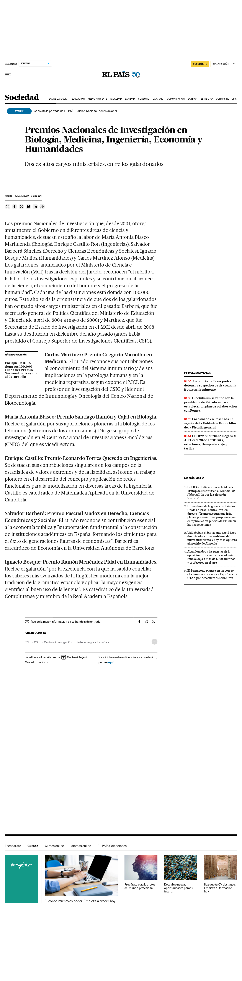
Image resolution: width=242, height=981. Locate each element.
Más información (36, 662)
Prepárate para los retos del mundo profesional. (139, 886)
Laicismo (158, 98)
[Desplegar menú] (8, 74)
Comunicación (176, 98)
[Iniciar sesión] (224, 64)
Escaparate (13, 846)
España (102, 642)
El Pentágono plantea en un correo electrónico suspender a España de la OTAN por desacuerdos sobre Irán (212, 574)
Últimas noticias (226, 98)
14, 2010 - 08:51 (28, 195)
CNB (28, 642)
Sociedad (22, 98)
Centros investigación (58, 642)
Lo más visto (194, 477)
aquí (110, 662)
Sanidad (130, 98)
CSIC (37, 642)
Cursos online (54, 846)
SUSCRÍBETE (200, 63)
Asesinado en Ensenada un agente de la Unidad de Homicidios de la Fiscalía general (210, 423)
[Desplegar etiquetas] (154, 642)
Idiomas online (80, 846)
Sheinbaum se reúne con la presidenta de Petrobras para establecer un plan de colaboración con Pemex (210, 404)
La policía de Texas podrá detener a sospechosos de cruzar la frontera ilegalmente (210, 385)
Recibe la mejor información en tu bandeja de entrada (65, 621)
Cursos (33, 846)
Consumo (144, 98)
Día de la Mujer (58, 98)
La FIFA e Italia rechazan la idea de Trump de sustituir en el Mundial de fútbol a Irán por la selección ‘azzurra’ (211, 492)
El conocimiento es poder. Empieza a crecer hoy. (80, 901)
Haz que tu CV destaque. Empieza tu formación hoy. (219, 888)
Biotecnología (85, 642)
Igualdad (116, 98)
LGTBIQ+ (193, 98)
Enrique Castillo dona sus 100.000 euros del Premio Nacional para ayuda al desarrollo (21, 370)
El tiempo (207, 98)
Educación (78, 98)
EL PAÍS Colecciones (112, 846)
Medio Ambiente (97, 98)
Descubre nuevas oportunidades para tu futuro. (178, 888)
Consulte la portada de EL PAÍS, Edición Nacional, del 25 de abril (75, 111)
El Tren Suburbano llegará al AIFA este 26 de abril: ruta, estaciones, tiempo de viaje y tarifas (210, 442)
